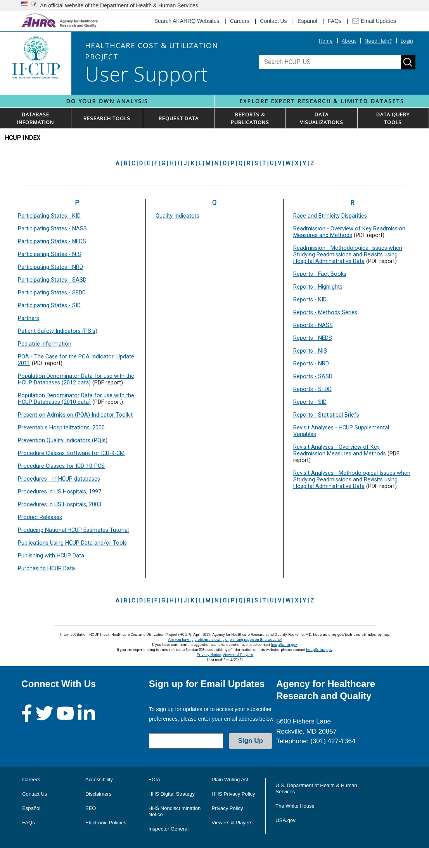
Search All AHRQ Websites (187, 21)
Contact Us (273, 21)
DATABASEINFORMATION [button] (35, 118)
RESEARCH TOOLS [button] (106, 118)
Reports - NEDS (312, 338)
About (349, 40)
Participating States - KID (49, 216)
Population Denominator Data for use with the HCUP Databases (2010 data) (76, 398)
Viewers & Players (238, 654)
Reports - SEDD (312, 389)
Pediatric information (44, 344)
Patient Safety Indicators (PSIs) (57, 331)
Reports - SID (310, 402)
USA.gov (285, 820)
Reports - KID (310, 299)
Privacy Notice (209, 654)
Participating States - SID (49, 305)
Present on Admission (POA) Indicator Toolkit (75, 415)
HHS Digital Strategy (172, 794)
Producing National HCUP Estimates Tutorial (73, 530)
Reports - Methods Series (325, 312)
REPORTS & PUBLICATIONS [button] (250, 118)
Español (31, 808)
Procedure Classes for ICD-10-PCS (61, 466)
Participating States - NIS (49, 254)
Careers (239, 21)
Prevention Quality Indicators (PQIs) (62, 440)
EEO (90, 808)
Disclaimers (98, 794)
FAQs (334, 21)
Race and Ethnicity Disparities (330, 216)
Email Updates (374, 21)
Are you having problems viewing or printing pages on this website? (225, 639)
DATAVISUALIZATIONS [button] (321, 118)
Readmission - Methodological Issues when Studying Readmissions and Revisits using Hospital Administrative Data (347, 255)
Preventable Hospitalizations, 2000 (61, 427)
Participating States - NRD (50, 267)
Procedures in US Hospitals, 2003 (59, 504)
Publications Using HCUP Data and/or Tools (72, 543)
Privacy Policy (227, 808)
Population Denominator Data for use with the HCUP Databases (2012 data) (76, 379)
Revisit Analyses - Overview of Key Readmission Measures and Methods (339, 450)
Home (326, 40)
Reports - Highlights (318, 287)
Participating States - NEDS (52, 241)
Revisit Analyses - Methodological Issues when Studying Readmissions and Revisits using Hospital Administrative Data (351, 480)
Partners (28, 318)
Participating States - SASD (52, 280)
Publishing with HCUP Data (51, 555)
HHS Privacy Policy (233, 794)
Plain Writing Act (230, 779)
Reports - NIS (310, 351)
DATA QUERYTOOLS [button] (393, 118)
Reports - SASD (312, 376)
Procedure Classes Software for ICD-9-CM (71, 453)
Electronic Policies (105, 823)
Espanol (307, 21)
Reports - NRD (311, 363)
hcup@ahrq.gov (284, 644)
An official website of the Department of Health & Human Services (119, 5)
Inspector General (169, 829)
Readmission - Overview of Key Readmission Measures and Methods (349, 232)
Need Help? (378, 40)
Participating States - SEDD (52, 292)
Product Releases (40, 517)
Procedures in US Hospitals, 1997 (59, 491)
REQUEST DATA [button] (179, 118)
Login (407, 40)
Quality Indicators (177, 216)
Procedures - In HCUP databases (59, 479)
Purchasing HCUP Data (46, 568)
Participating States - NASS (52, 228)
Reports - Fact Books (319, 274)
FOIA (154, 779)
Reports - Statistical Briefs (326, 415)
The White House (294, 806)
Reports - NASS (313, 325)
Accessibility (99, 779)
